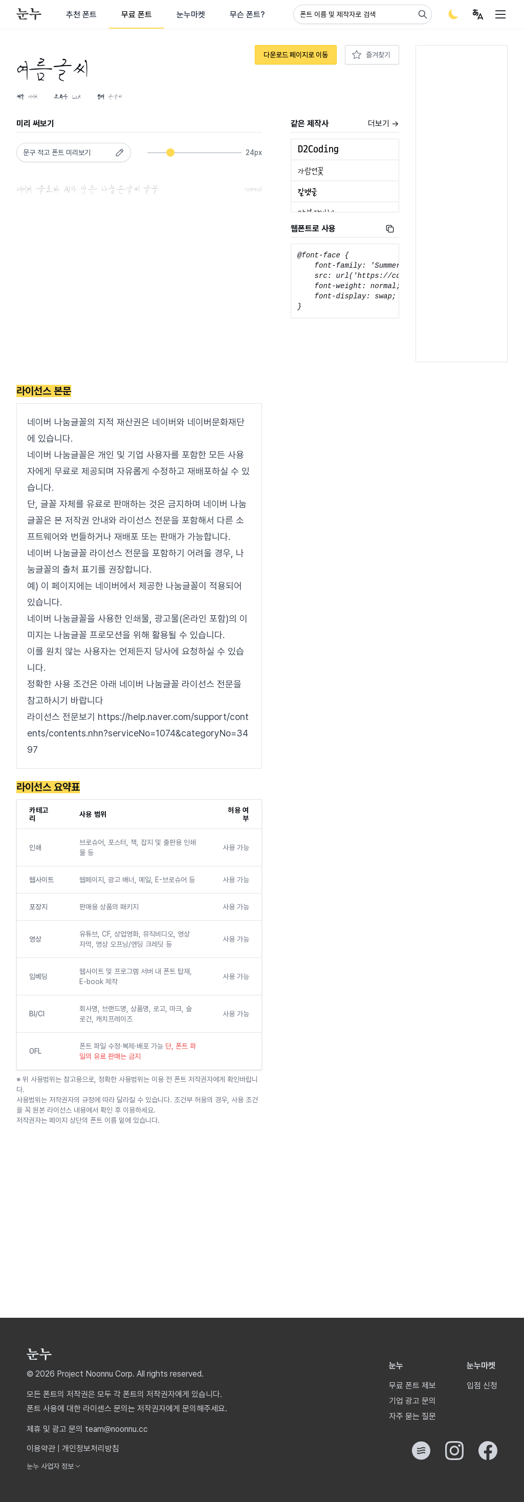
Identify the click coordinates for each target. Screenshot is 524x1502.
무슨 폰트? (247, 14)
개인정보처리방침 (90, 1448)
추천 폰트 (81, 14)
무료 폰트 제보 (412, 1385)
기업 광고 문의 (412, 1401)
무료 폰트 (136, 14)
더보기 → (383, 123)
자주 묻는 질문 (412, 1416)
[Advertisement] (139, 292)
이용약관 (41, 1448)
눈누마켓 (191, 14)
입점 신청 (482, 1385)
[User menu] (478, 14)
